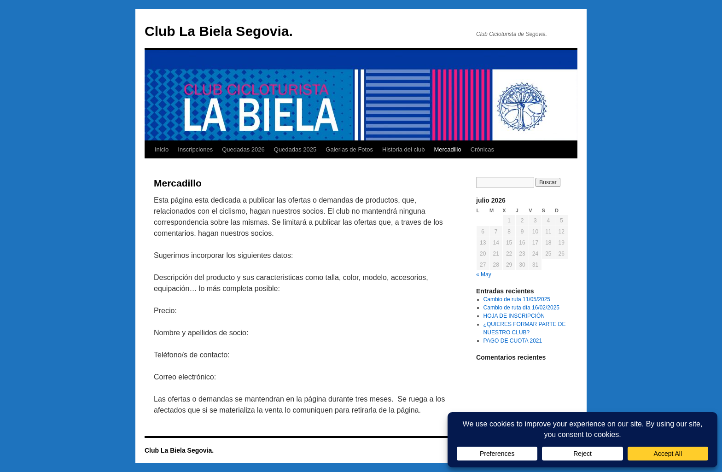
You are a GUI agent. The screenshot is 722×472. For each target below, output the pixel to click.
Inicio (162, 149)
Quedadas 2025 (295, 149)
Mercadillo (447, 149)
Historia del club (403, 149)
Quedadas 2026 (243, 149)
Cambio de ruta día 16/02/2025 (521, 307)
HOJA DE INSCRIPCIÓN (514, 316)
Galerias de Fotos (349, 149)
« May (483, 274)
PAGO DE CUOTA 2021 (512, 341)
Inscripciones (195, 149)
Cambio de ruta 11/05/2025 (516, 299)
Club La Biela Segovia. (219, 31)
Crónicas (482, 149)
